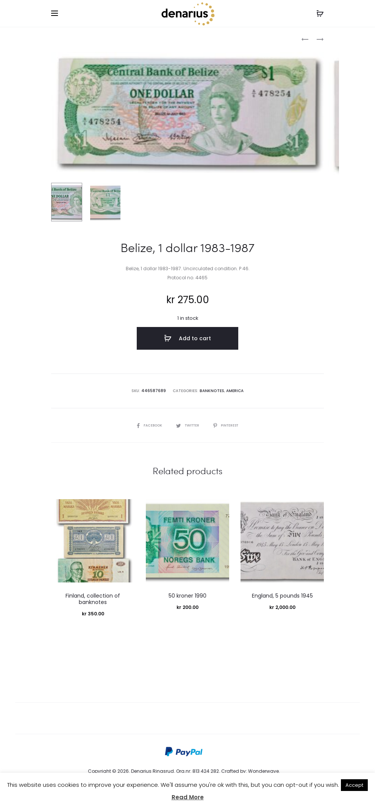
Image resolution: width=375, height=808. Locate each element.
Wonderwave (263, 771)
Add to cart (187, 340)
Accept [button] (354, 785)
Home (58, 40)
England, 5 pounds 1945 (282, 596)
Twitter (187, 425)
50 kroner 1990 (187, 596)
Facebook (147, 425)
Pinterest (228, 425)
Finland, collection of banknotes (93, 599)
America (234, 391)
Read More (188, 797)
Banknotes (85, 40)
